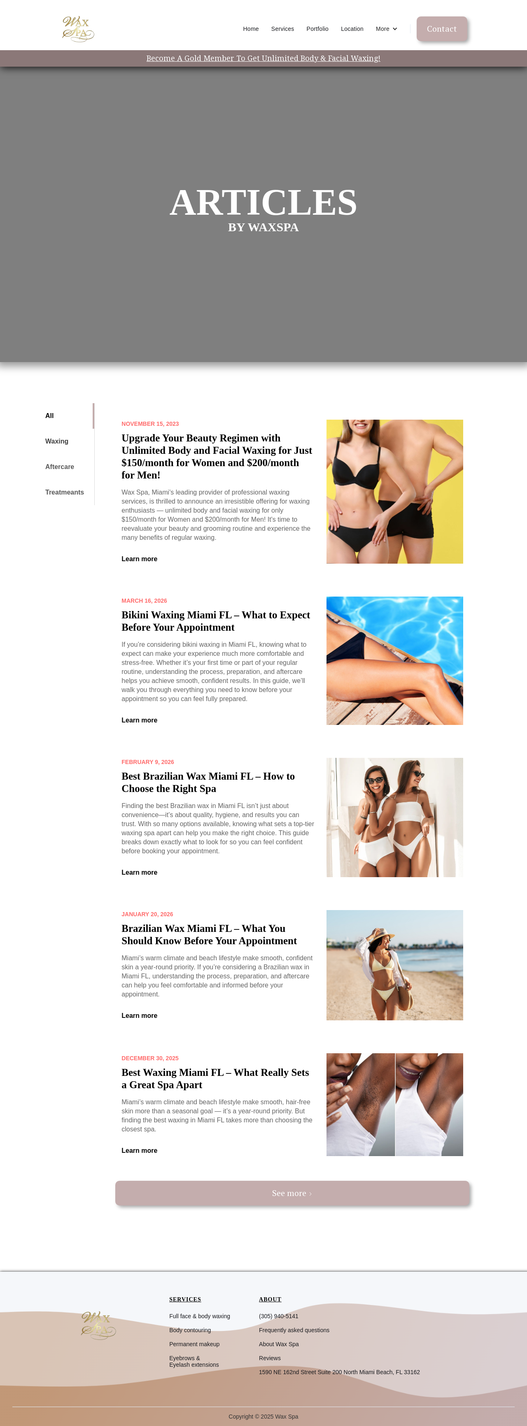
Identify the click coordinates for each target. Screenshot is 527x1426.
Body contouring (190, 1330)
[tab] (65, 416)
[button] (387, 29)
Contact (442, 28)
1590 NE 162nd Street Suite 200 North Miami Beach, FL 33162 (339, 1372)
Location (352, 29)
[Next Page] (292, 1193)
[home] (77, 28)
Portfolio (318, 29)
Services (282, 29)
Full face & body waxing (199, 1316)
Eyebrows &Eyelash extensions (194, 1361)
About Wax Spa (279, 1344)
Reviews (270, 1358)
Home (251, 29)
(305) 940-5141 (278, 1316)
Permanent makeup (194, 1344)
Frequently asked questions (294, 1330)
